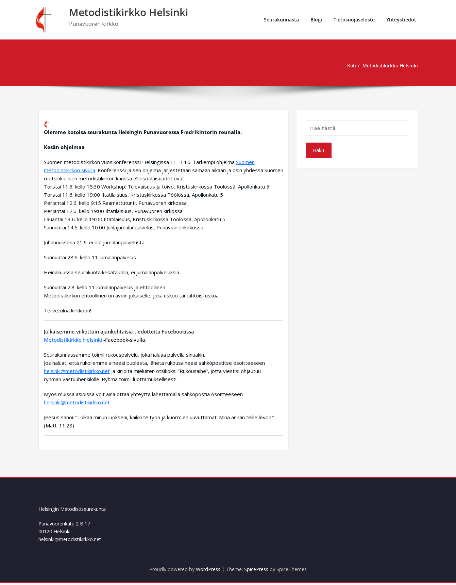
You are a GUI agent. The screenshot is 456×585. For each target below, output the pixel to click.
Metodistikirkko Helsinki (128, 12)
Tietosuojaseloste (354, 19)
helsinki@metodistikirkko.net (77, 371)
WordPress (207, 571)
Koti (348, 65)
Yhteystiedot (401, 19)
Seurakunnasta (281, 19)
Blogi (316, 19)
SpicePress (259, 571)
